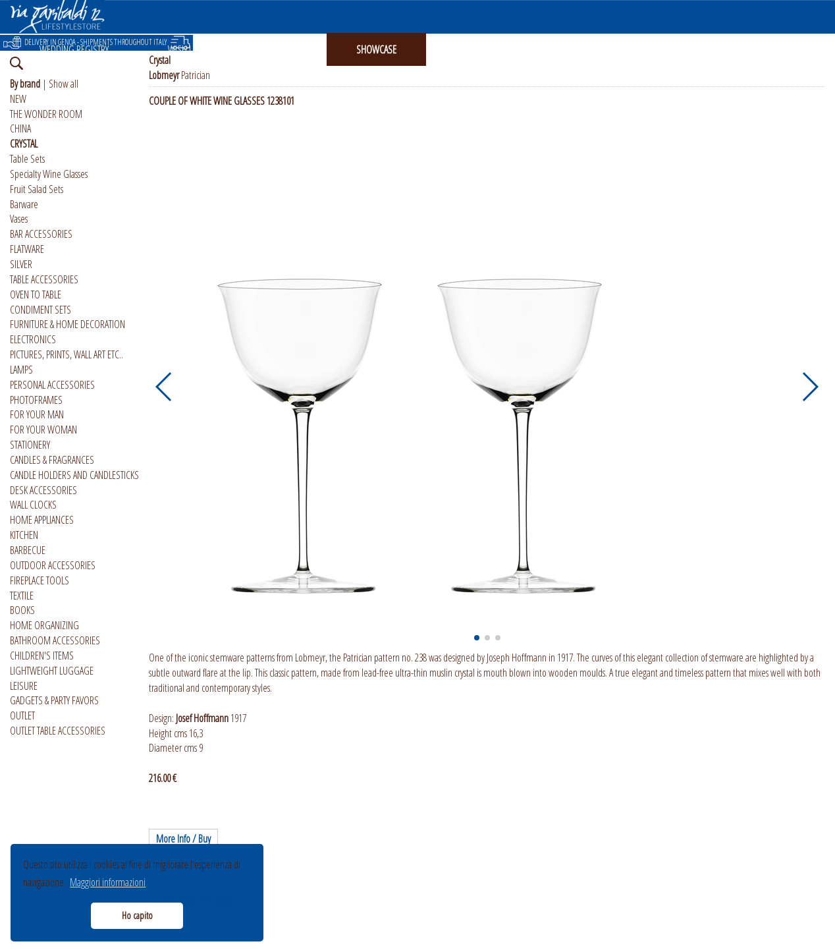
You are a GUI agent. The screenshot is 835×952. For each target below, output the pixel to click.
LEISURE (24, 686)
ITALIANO (665, 49)
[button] (164, 386)
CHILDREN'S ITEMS (42, 655)
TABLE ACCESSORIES (44, 279)
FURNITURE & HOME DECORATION (67, 324)
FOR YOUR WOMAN (43, 429)
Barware (24, 204)
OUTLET (22, 715)
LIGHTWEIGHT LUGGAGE (52, 670)
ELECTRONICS (33, 339)
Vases (19, 218)
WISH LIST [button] (185, 49)
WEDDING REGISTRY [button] (74, 49)
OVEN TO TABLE (35, 294)
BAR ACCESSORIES (41, 234)
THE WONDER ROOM (46, 114)
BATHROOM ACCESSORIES (55, 640)
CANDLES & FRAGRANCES (52, 460)
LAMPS (21, 369)
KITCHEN (24, 535)
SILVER (21, 264)
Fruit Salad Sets (36, 189)
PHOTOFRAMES (36, 400)
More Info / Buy (183, 838)
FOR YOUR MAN (37, 414)
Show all (63, 83)
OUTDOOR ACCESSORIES (52, 565)
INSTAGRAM (476, 49)
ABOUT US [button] (573, 49)
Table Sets (27, 159)
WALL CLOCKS (33, 504)
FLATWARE (27, 249)
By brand (25, 83)
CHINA (20, 128)
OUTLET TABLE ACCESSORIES (57, 730)
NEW (18, 99)
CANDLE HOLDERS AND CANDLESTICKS (74, 475)
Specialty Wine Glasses (49, 174)
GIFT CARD (279, 49)
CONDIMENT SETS (40, 309)
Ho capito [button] (137, 915)
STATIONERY (30, 444)
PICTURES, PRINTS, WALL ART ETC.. (66, 354)
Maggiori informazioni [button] (108, 882)
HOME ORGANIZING (44, 625)
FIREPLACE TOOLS (39, 580)
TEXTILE (22, 595)
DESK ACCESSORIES (43, 490)
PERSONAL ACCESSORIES (52, 385)
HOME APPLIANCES (42, 520)
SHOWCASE (376, 49)
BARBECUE (27, 550)
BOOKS (22, 610)
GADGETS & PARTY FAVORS (54, 700)
